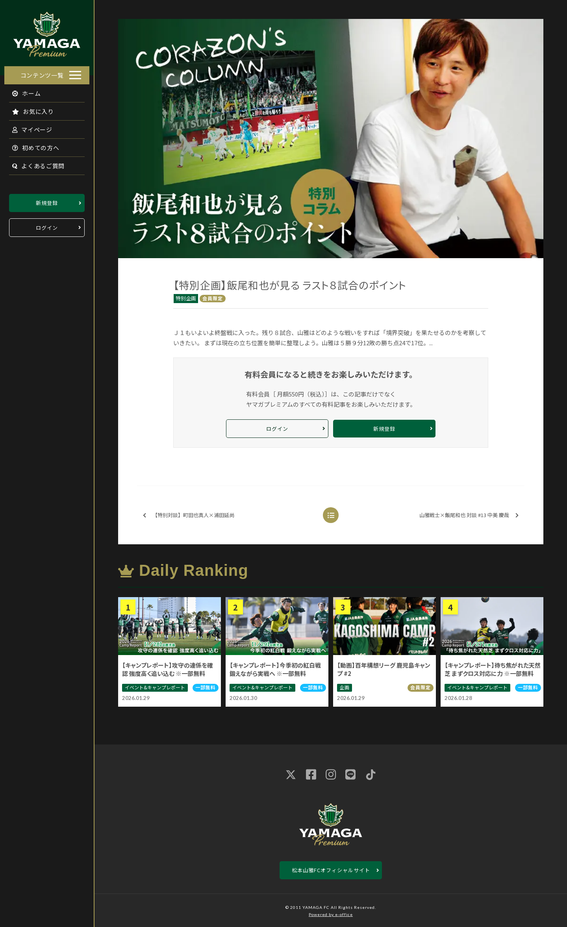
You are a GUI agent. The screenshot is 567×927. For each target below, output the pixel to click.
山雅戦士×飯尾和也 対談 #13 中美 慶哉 (469, 515)
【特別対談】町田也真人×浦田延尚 (188, 515)
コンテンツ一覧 (42, 73)
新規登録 (47, 200)
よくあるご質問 (34, 163)
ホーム (22, 91)
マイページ (28, 127)
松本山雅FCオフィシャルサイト (331, 870)
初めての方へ (31, 145)
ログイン (47, 225)
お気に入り (29, 109)
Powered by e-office (331, 914)
